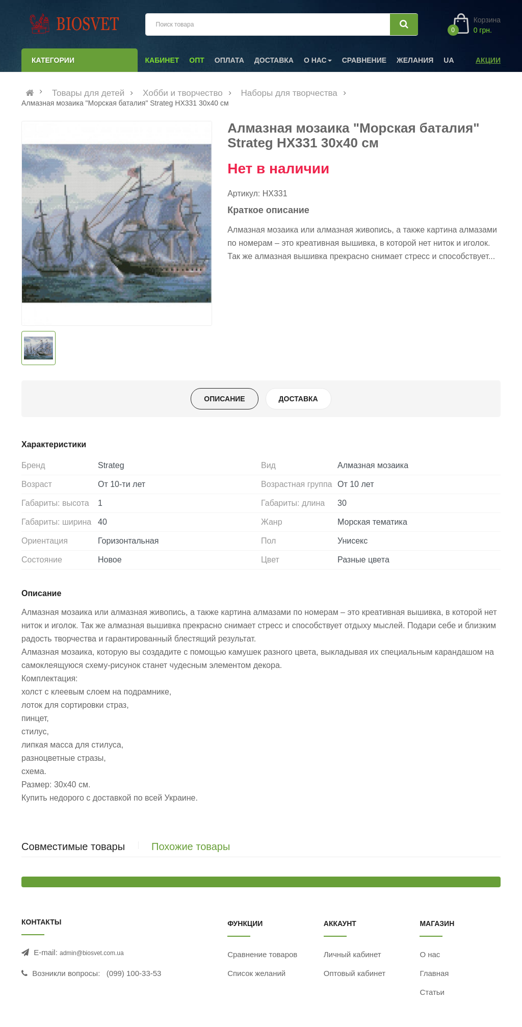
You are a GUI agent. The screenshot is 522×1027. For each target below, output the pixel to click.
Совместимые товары (73, 846)
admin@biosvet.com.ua (92, 953)
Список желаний (256, 973)
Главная (434, 973)
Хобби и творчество (183, 93)
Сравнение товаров (262, 954)
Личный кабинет (352, 954)
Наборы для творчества (289, 93)
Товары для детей (88, 93)
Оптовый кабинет (354, 973)
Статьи (432, 992)
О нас (430, 954)
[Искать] (404, 24)
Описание (224, 399)
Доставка (298, 399)
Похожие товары (190, 846)
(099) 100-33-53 (134, 973)
